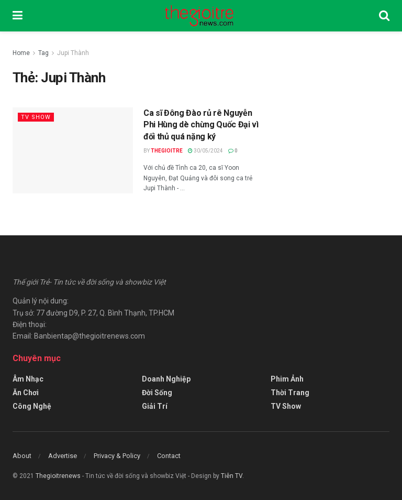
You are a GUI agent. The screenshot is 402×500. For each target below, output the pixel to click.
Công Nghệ (32, 406)
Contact (169, 456)
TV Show (36, 117)
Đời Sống (157, 392)
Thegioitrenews (59, 476)
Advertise (62, 456)
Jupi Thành (73, 53)
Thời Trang (290, 392)
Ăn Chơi (26, 392)
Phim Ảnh (287, 379)
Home (21, 53)
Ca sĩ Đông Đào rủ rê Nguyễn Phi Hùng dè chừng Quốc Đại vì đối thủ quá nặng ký (201, 125)
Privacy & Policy (117, 456)
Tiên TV (231, 476)
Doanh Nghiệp (166, 379)
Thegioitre (167, 151)
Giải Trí (155, 406)
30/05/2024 (205, 151)
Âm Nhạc (28, 379)
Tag (43, 53)
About (22, 456)
